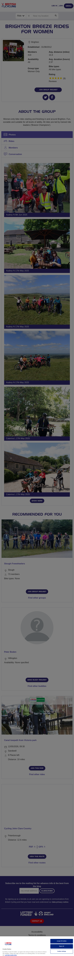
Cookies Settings (61, 951)
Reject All (61, 946)
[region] (37, 946)
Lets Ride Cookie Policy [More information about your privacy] (11, 955)
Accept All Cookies (61, 941)
